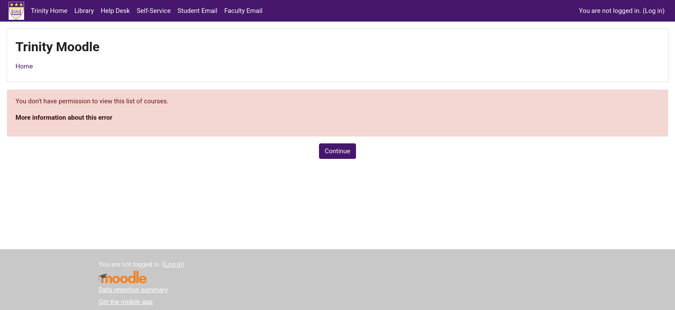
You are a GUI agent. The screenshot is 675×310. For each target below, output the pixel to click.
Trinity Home (49, 11)
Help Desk (115, 11)
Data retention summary (133, 290)
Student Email (197, 11)
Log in (654, 11)
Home (24, 66)
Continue (337, 151)
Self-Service (154, 11)
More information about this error (63, 117)
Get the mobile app (126, 302)
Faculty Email (243, 11)
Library (84, 11)
